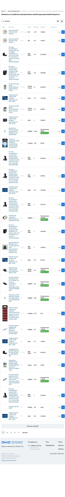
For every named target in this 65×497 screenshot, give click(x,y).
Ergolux (30, 365)
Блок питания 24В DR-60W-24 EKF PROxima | (13, 32)
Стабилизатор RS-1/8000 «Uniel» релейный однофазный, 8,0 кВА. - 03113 (13, 98)
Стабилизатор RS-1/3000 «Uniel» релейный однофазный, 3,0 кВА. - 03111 (13, 260)
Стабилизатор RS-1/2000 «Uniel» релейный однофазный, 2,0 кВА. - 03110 (13, 120)
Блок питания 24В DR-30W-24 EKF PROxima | (13, 40)
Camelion (30, 143)
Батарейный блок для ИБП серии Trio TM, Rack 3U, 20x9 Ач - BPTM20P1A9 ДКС (14, 352)
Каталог (3, 11)
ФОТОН (30, 407)
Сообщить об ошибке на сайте (8, 460)
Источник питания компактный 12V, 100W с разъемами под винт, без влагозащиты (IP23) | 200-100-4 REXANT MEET (14, 379)
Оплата (60, 442)
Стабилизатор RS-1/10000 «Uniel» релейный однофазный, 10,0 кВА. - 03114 (13, 190)
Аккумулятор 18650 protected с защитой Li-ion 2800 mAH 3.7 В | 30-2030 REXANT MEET (14, 298)
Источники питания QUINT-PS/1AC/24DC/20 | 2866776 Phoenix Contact (14, 109)
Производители (50, 445)
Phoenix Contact (30, 87)
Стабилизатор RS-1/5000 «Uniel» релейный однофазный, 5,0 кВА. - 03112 (13, 416)
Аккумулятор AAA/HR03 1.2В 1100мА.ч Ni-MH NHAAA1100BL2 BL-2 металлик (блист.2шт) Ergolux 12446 (14, 365)
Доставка (61, 445)
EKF (29, 32)
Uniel (29, 98)
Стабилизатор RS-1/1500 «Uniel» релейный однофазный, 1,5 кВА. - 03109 (13, 341)
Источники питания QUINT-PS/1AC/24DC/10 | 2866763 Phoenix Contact (14, 87)
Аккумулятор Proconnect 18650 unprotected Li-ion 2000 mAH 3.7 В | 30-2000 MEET (13, 131)
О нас (47, 442)
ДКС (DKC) (29, 54)
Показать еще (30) (32, 426)
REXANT (30, 131)
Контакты (61, 449)
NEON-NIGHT (30, 270)
